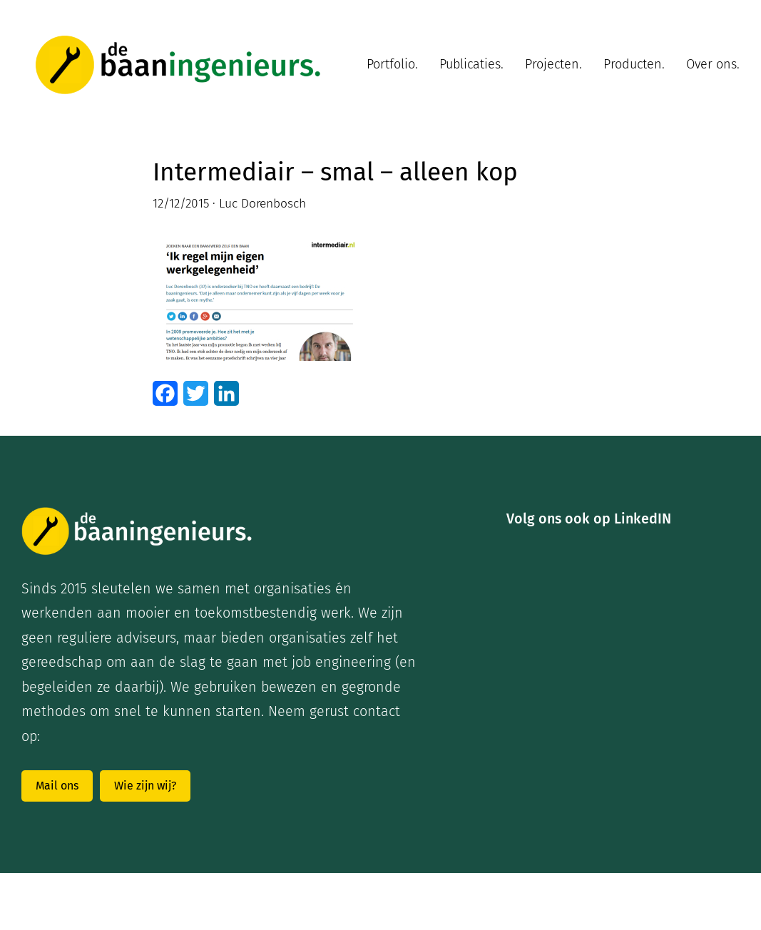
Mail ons (57, 785)
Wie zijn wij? (145, 785)
